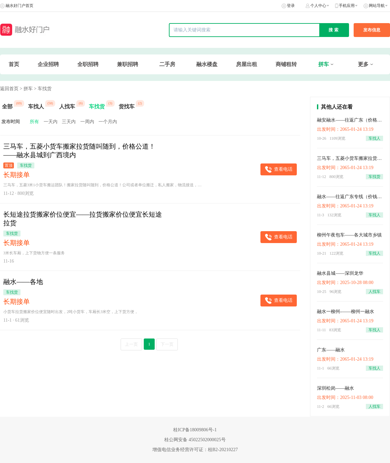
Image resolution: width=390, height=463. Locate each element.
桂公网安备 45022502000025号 (195, 439)
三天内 (69, 121)
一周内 (87, 121)
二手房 (167, 64)
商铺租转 (286, 64)
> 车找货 (42, 88)
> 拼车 (26, 88)
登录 (291, 5)
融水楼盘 (206, 64)
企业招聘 (48, 64)
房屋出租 (246, 64)
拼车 (323, 64)
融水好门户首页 (19, 5)
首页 (14, 64)
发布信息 (371, 29)
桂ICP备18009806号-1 (194, 429)
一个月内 (107, 121)
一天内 (51, 121)
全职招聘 (87, 64)
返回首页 (9, 88)
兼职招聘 (127, 64)
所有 (34, 121)
